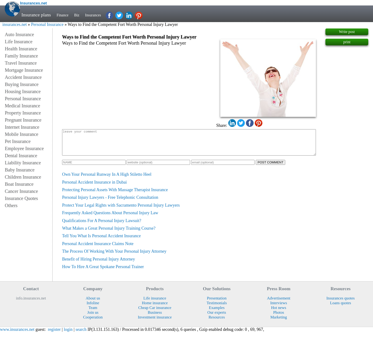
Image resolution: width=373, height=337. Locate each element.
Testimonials (216, 308)
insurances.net (14, 24)
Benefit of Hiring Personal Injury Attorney (98, 264)
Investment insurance (155, 322)
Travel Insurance (21, 63)
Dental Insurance (21, 155)
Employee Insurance (24, 148)
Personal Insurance (47, 24)
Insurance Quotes (21, 198)
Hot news (278, 312)
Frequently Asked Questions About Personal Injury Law (110, 217)
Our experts (216, 317)
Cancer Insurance (21, 191)
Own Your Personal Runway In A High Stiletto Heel (107, 179)
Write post (347, 32)
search (81, 334)
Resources (217, 322)
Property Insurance (23, 112)
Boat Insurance (19, 184)
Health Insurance (21, 48)
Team (92, 312)
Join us (92, 317)
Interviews (278, 308)
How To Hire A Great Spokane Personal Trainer (103, 271)
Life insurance (154, 303)
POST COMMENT (271, 167)
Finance (64, 14)
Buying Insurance (22, 84)
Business (155, 317)
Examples (217, 312)
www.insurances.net (17, 334)
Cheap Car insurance (154, 312)
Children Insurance (23, 177)
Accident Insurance (23, 77)
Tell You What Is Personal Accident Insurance (101, 240)
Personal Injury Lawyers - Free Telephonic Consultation (110, 202)
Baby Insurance (19, 169)
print (346, 42)
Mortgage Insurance (24, 70)
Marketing (278, 322)
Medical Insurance (22, 105)
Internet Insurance (22, 127)
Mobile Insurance (21, 134)
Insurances (99, 14)
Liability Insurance (23, 162)
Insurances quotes (340, 303)
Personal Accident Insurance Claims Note (97, 248)
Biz (80, 14)
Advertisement (278, 303)
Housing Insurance (23, 91)
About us (93, 303)
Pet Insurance (17, 141)
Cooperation (93, 322)
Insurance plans (36, 14)
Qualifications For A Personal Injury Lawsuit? (101, 225)
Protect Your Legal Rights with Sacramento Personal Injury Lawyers (121, 210)
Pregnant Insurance (23, 120)
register (54, 334)
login (68, 334)
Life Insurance (18, 41)
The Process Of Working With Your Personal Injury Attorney (114, 256)
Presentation (217, 303)
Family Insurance (21, 55)
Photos (278, 317)
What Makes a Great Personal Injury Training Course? (108, 233)
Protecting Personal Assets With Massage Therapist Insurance (115, 194)
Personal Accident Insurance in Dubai (94, 187)
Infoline (93, 308)
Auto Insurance (19, 34)
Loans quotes (340, 308)
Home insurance (155, 308)
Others (11, 205)
